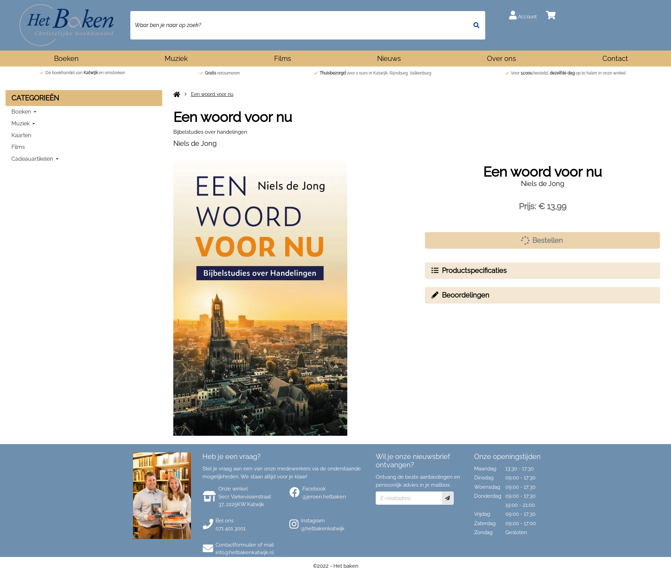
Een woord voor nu (212, 94)
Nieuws (389, 58)
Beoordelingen (459, 295)
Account (523, 15)
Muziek (176, 58)
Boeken (66, 58)
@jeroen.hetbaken (324, 497)
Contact (615, 58)
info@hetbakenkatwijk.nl (245, 552)
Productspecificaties (468, 270)
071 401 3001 (230, 528)
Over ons (501, 58)
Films (282, 58)
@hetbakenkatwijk (323, 528)
